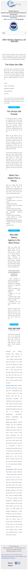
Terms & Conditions (19, 556)
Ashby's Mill (9, 422)
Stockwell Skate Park (11, 385)
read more (14, 107)
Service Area (12, 558)
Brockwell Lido (10, 351)
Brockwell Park (9, 469)
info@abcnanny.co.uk (11, 19)
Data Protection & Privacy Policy (8, 556)
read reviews (14, 324)
